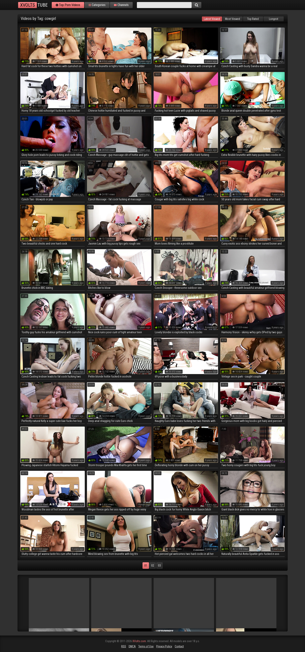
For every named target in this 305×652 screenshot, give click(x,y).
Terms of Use (146, 646)
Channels (121, 5)
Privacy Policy (164, 646)
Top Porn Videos (68, 5)
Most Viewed (232, 19)
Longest (273, 19)
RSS (123, 646)
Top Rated (253, 19)
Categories (97, 5)
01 (145, 565)
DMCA (132, 646)
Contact (179, 646)
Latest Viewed (212, 19)
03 (159, 565)
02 (152, 565)
